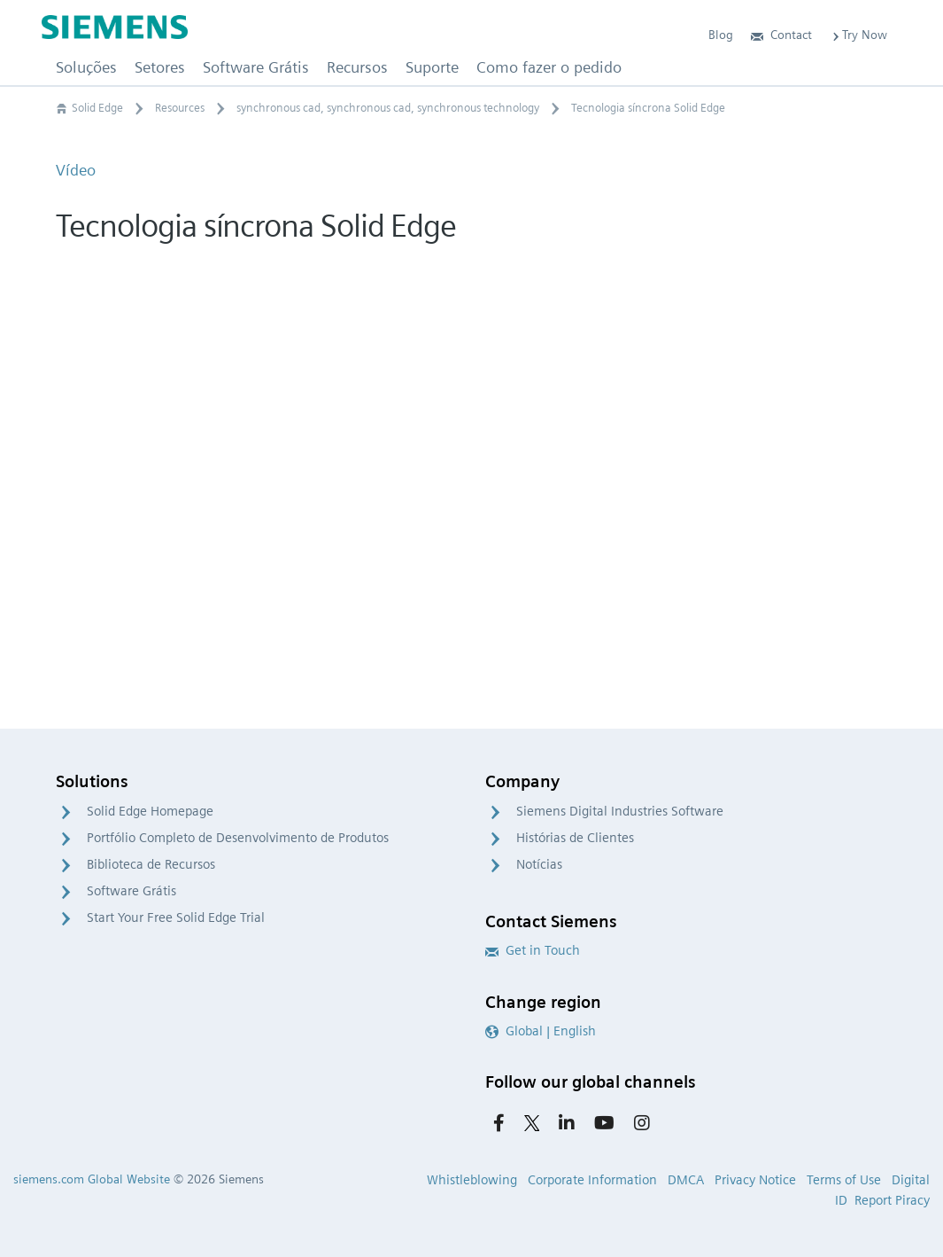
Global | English (540, 1031)
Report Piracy (892, 1200)
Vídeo (76, 169)
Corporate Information (592, 1180)
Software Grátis (131, 891)
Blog (720, 34)
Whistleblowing (472, 1180)
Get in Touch (532, 950)
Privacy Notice (755, 1180)
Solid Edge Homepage (150, 811)
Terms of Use (844, 1180)
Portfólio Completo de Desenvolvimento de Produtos (238, 838)
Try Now (858, 34)
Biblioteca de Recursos (151, 864)
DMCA (686, 1180)
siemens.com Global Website (91, 1179)
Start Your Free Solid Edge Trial (176, 917)
